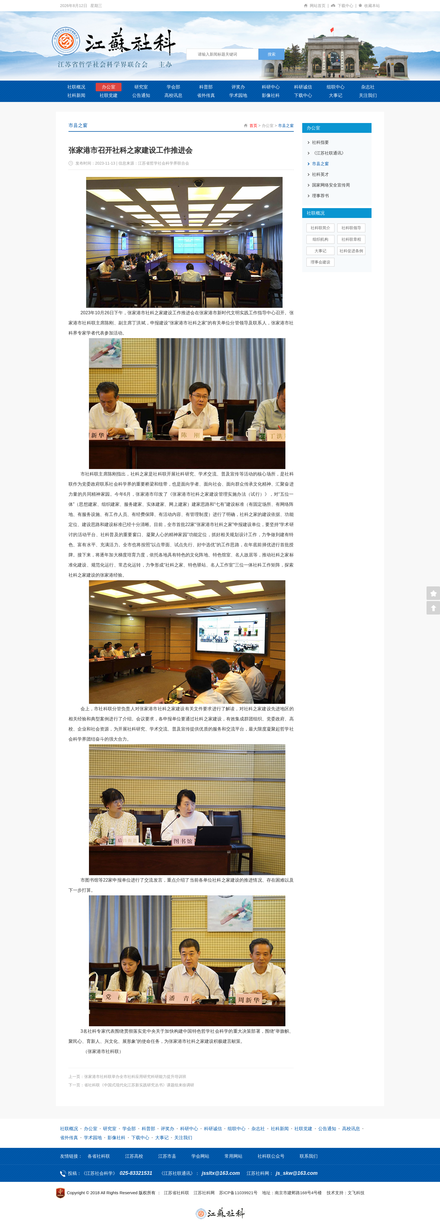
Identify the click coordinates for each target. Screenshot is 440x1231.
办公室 (108, 87)
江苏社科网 (204, 1192)
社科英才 (320, 174)
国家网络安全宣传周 (331, 185)
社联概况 (76, 87)
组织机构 (320, 239)
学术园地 (238, 95)
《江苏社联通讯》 (329, 153)
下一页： (131, 1084)
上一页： (127, 1076)
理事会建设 (320, 262)
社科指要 (320, 142)
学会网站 (200, 1155)
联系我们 (309, 1155)
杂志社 (368, 87)
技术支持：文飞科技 (346, 1192)
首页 (253, 125)
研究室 (141, 87)
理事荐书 (320, 195)
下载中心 (348, 5)
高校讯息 (173, 95)
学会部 (173, 87)
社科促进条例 (351, 251)
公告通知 (141, 95)
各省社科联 (99, 1155)
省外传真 (206, 95)
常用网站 (233, 1155)
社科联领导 (351, 228)
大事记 (335, 95)
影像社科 (271, 95)
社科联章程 (351, 239)
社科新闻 (76, 95)
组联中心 (336, 87)
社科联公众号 (271, 1155)
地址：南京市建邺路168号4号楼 (292, 1192)
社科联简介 (320, 228)
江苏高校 (134, 1155)
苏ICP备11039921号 (238, 1192)
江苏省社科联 (176, 1192)
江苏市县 (167, 1155)
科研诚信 (303, 87)
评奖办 (238, 87)
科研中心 (271, 87)
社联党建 (109, 95)
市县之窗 (286, 125)
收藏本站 (372, 5)
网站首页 (320, 5)
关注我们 (368, 95)
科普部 (206, 87)
